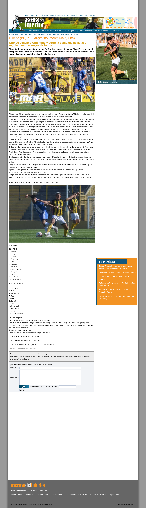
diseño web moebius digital (126, 504)
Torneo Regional (47, 31)
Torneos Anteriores (85, 31)
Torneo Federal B (32, 495)
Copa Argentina (70, 31)
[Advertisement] (51, 6)
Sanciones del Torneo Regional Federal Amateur (117, 273)
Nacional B (59, 31)
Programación (70, 15)
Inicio (27, 15)
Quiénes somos (48, 15)
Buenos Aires (13, 34)
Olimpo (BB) (78, 34)
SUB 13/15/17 (36, 15)
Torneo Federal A (33, 31)
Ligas (80, 15)
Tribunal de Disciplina (102, 31)
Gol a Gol (33, 491)
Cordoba (22, 34)
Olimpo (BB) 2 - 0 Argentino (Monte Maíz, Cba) (42, 38)
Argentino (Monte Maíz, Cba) (63, 34)
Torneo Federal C (69, 495)
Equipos (93, 15)
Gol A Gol (60, 15)
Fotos (86, 15)
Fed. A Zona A (35, 34)
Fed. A (27, 34)
